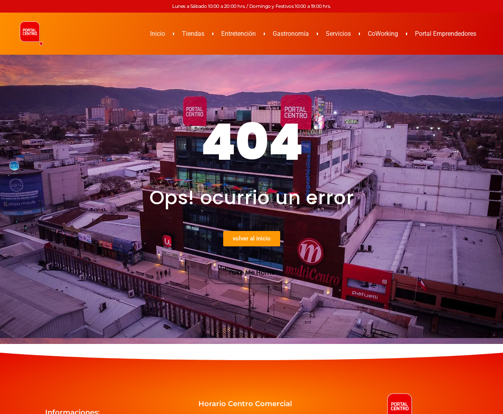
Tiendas (193, 33)
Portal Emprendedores (445, 33)
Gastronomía (291, 33)
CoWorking (383, 33)
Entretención (238, 33)
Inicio (157, 33)
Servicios (338, 33)
